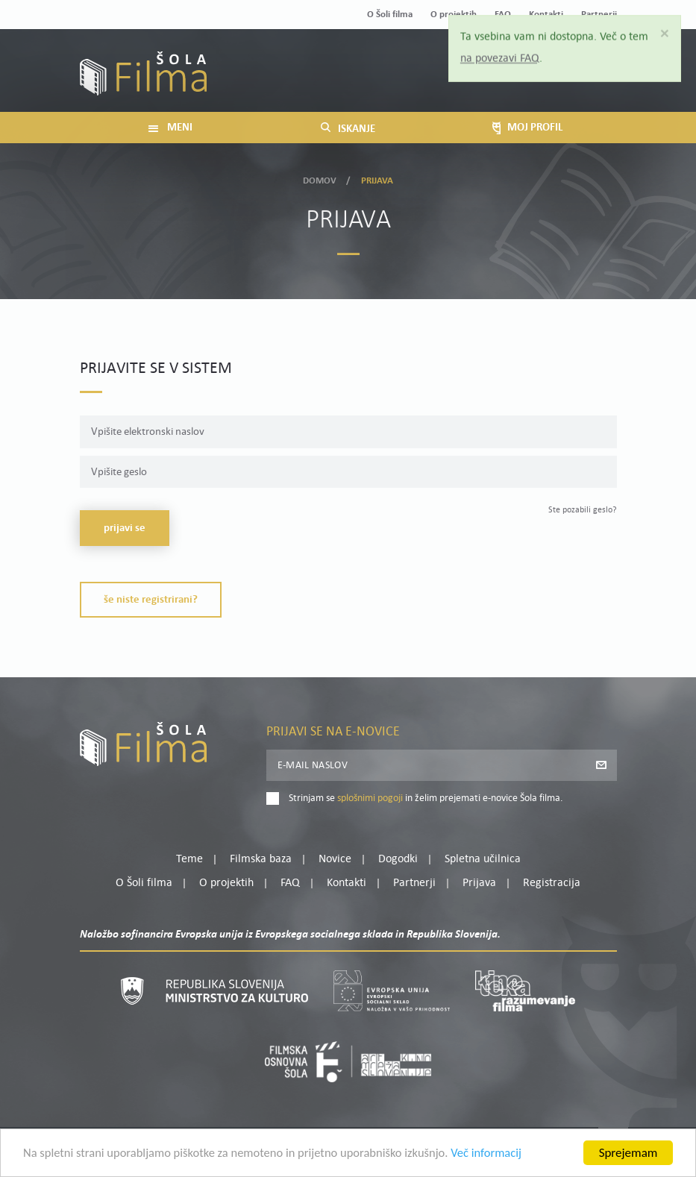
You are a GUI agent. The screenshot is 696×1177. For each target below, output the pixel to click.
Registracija (591, 82)
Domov (320, 179)
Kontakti (346, 883)
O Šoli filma (390, 14)
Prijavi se (124, 528)
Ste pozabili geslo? (582, 510)
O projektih (226, 883)
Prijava (523, 82)
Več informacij (500, 1156)
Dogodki (398, 859)
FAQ (290, 883)
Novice (335, 859)
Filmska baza (261, 859)
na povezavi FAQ (500, 58)
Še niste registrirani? (151, 600)
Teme (189, 859)
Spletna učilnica (483, 859)
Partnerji (414, 883)
